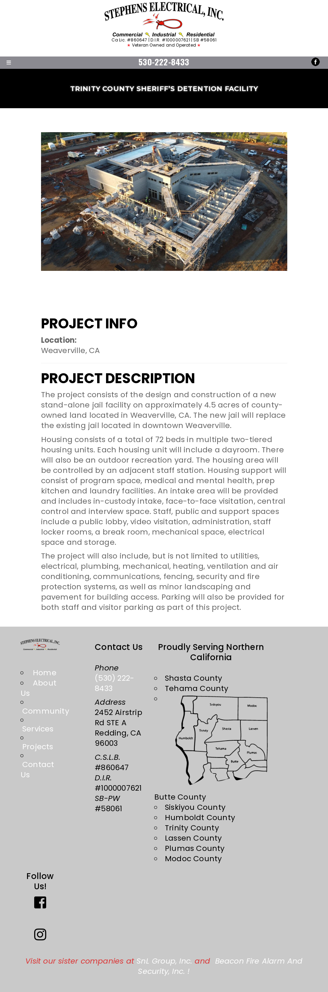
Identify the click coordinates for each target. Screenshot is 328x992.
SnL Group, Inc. (164, 961)
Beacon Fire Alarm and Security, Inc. (220, 966)
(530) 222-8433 (114, 683)
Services (38, 729)
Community (45, 711)
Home (44, 672)
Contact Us (37, 769)
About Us (38, 688)
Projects (37, 746)
